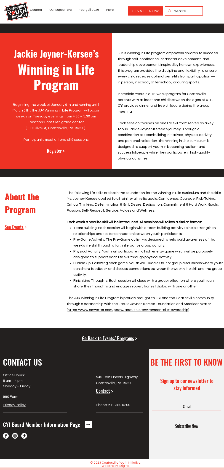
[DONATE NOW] (145, 11)
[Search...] (183, 11)
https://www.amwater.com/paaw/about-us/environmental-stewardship (128, 310)
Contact (103, 390)
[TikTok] (24, 436)
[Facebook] (6, 436)
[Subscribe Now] (186, 425)
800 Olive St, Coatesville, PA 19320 (55, 128)
